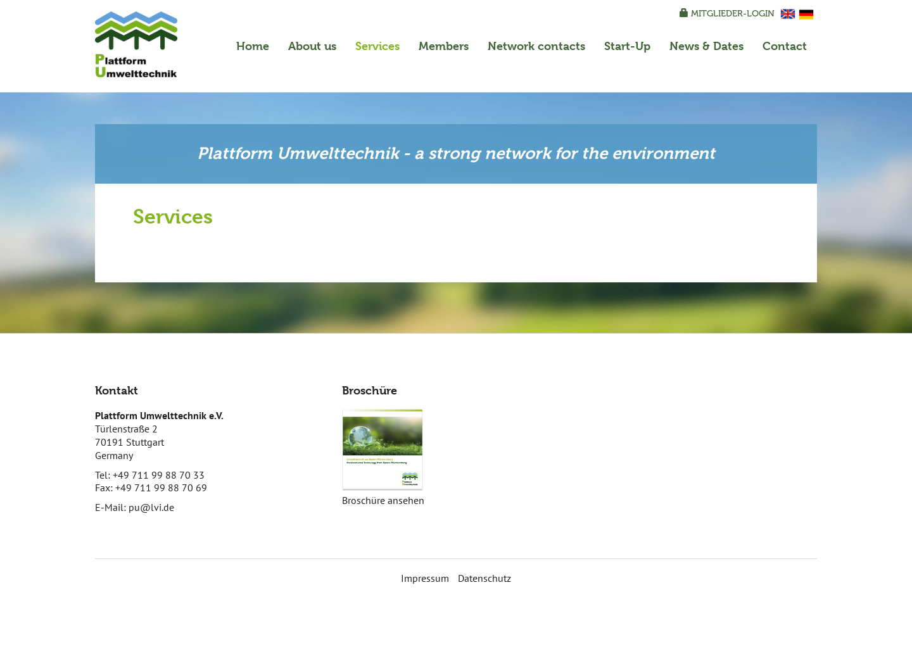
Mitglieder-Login (727, 13)
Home (252, 46)
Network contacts (536, 46)
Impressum (425, 578)
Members (444, 46)
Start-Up (627, 46)
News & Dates (706, 46)
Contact (785, 46)
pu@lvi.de (151, 507)
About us (312, 46)
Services (377, 46)
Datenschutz (484, 578)
